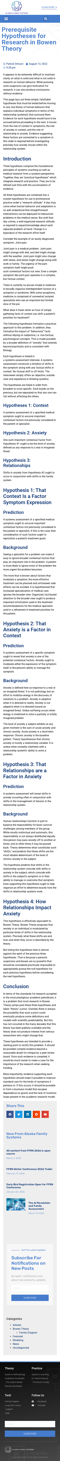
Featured (18, 1336)
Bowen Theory (21, 1328)
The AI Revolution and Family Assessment (39, 1205)
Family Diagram (28, 1332)
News (16, 1343)
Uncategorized (21, 1347)
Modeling (18, 1340)
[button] (6, 19)
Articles (17, 1325)
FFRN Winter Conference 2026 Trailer (29, 1169)
